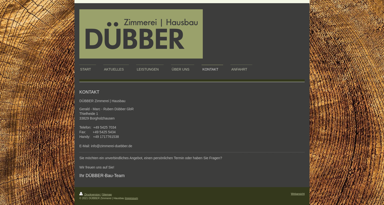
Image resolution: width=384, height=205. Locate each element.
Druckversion (90, 194)
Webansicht (298, 193)
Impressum (131, 198)
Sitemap (107, 194)
